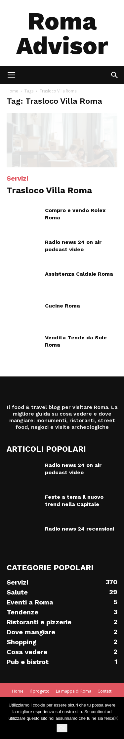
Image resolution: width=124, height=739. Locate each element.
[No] (115, 718)
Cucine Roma (62, 306)
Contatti (105, 691)
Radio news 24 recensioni (79, 529)
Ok (62, 727)
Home (12, 91)
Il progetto (40, 691)
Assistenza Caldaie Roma (79, 274)
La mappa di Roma (73, 691)
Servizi (17, 178)
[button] (114, 75)
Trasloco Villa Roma (49, 190)
